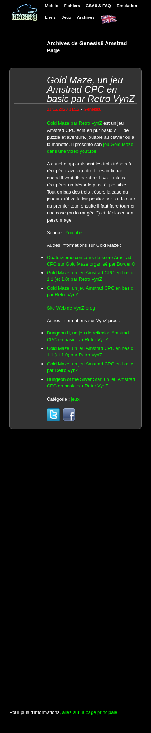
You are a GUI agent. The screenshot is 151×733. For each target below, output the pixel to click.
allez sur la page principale (89, 712)
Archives (86, 17)
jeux (75, 399)
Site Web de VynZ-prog (71, 308)
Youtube (73, 232)
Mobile (51, 5)
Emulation (127, 5)
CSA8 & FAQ (98, 5)
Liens (50, 17)
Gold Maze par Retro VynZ (74, 123)
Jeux (66, 17)
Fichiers (72, 5)
